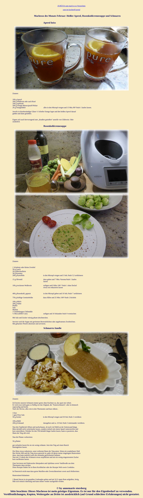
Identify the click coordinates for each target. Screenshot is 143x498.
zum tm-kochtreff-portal (71, 10)
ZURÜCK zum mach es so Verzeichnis (71, 6)
